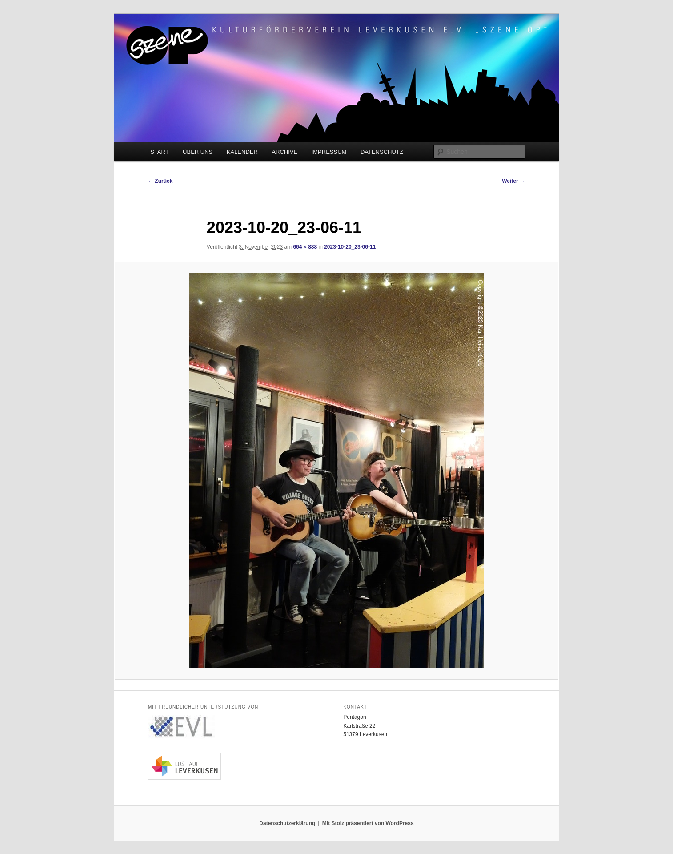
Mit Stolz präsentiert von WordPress (368, 823)
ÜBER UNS (197, 152)
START (159, 152)
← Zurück (160, 181)
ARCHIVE (284, 152)
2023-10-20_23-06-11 (350, 247)
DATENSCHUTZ (382, 152)
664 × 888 (305, 247)
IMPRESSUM (329, 152)
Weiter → (513, 181)
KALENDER (242, 152)
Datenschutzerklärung (287, 823)
